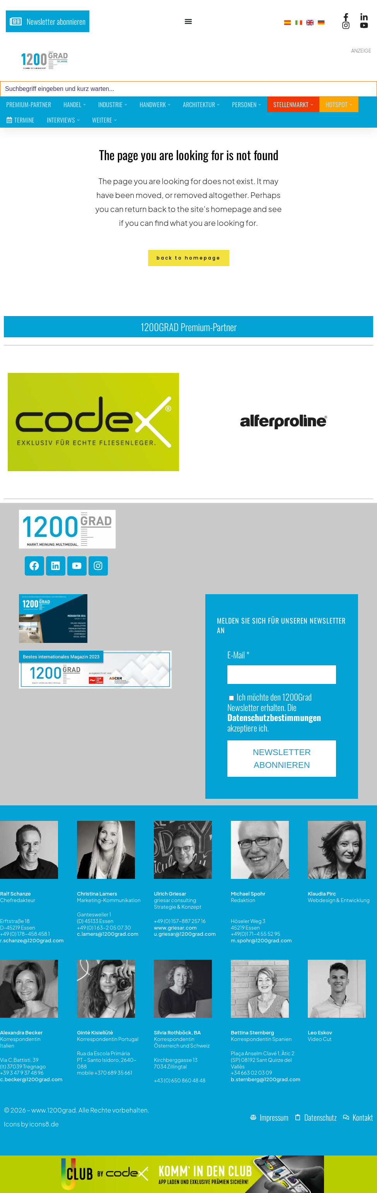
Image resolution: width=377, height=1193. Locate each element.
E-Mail (238, 655)
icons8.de (44, 1124)
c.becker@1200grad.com (31, 1079)
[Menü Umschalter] (188, 21)
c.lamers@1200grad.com (107, 934)
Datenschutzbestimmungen (274, 717)
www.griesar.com (175, 928)
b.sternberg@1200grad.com (265, 1079)
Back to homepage (189, 258)
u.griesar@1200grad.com (185, 934)
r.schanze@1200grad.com (31, 941)
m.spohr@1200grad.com (261, 941)
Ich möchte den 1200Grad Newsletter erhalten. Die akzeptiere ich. (274, 712)
